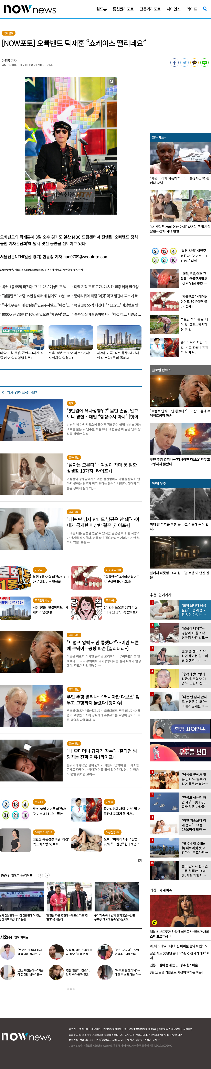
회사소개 (83, 1029)
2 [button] (71, 989)
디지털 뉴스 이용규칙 (169, 1029)
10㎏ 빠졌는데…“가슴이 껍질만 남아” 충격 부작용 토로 (30, 974)
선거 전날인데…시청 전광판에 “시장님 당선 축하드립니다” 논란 (67, 917)
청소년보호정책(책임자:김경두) (140, 1029)
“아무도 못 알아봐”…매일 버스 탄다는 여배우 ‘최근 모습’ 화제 (128, 974)
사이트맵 (187, 1029)
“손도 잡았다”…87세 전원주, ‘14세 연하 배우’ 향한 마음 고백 (127, 954)
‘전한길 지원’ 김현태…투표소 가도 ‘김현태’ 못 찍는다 (114, 917)
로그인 (72, 1029)
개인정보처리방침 (112, 1029)
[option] (68, 902)
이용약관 (95, 1029)
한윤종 (6, 60)
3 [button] (74, 989)
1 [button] (68, 989)
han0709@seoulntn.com (85, 257)
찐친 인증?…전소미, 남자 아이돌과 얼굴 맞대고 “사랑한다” (79, 974)
